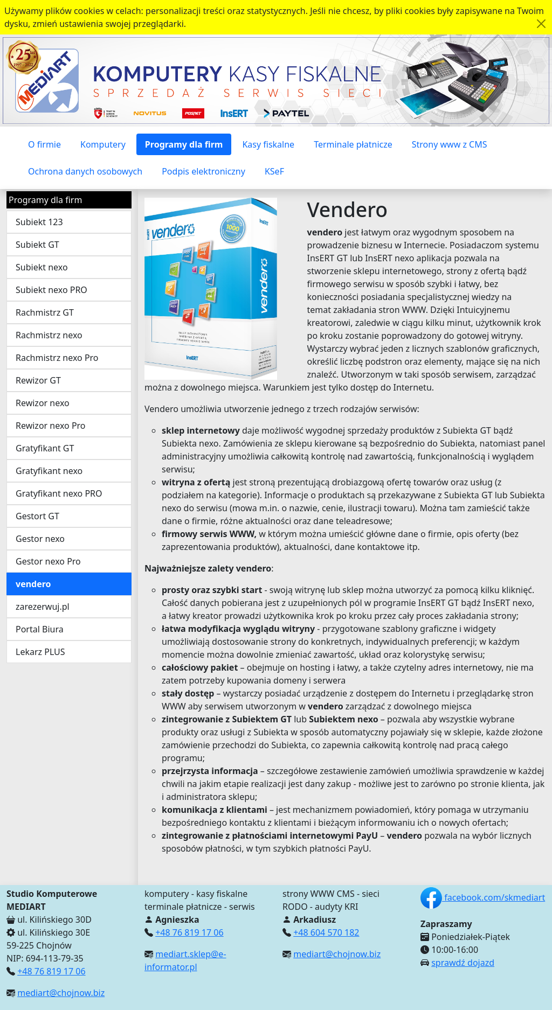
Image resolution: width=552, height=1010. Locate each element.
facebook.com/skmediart (482, 897)
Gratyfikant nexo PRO (59, 493)
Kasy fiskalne (268, 144)
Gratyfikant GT (45, 448)
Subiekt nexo (42, 267)
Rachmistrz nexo (49, 335)
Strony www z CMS (449, 144)
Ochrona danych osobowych (85, 171)
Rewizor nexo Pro (51, 425)
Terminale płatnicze (353, 144)
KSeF (274, 171)
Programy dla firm (184, 144)
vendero (33, 584)
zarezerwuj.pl (43, 606)
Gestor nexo (40, 539)
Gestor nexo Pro (48, 561)
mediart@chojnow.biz (61, 993)
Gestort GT (37, 516)
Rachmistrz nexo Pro (57, 358)
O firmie (44, 144)
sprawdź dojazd (462, 963)
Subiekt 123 (39, 222)
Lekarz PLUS (40, 652)
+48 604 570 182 (326, 932)
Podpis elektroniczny (203, 171)
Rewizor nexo (43, 403)
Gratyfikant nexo (49, 471)
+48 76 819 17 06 (51, 971)
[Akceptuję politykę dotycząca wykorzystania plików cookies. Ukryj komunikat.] (541, 23)
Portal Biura (40, 629)
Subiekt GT (37, 244)
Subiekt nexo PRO (51, 290)
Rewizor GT (38, 380)
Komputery (103, 144)
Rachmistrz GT (45, 312)
